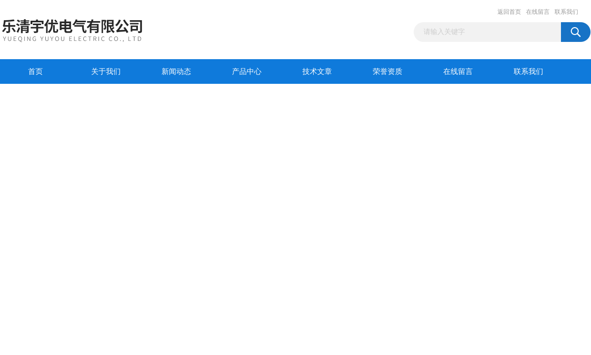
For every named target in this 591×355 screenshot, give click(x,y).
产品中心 (247, 71)
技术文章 (317, 71)
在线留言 (538, 11)
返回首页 (509, 11)
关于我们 (106, 71)
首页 (35, 71)
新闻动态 (176, 71)
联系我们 (566, 11)
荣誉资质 (387, 71)
